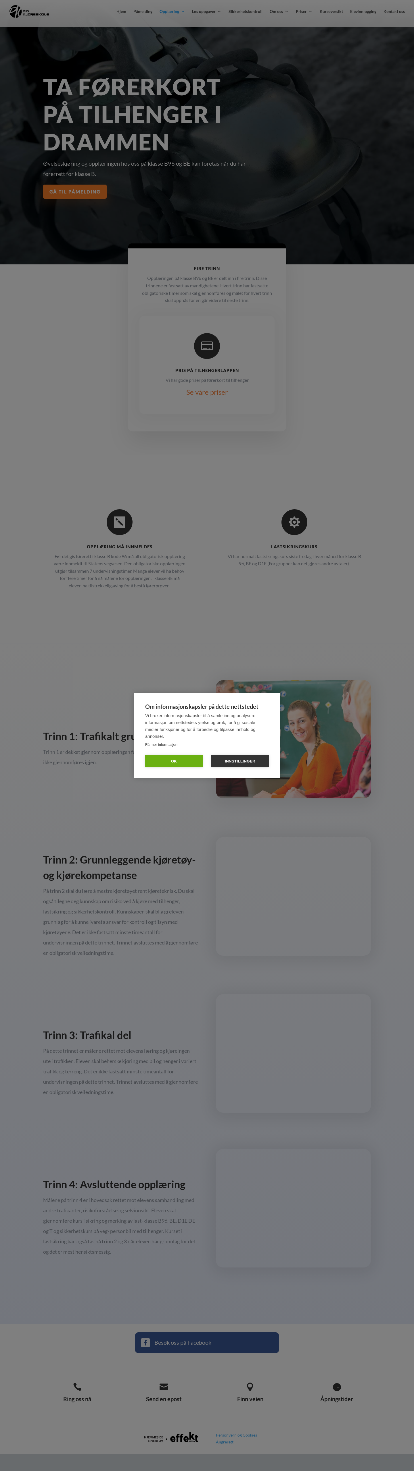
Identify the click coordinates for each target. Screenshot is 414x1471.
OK (174, 761)
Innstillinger (240, 761)
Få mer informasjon (161, 744)
